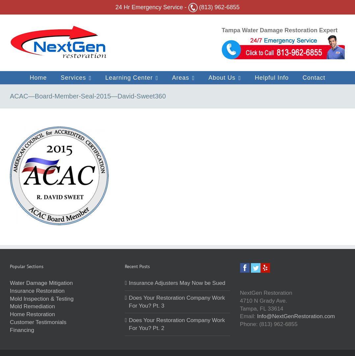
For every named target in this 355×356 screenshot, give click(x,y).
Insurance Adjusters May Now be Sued (177, 283)
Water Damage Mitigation (41, 283)
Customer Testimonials (38, 322)
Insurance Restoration (37, 291)
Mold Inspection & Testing (41, 299)
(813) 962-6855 (214, 7)
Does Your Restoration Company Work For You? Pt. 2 (177, 324)
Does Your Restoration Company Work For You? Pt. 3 (177, 302)
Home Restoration (32, 314)
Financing (22, 330)
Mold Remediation (32, 306)
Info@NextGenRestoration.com (296, 316)
